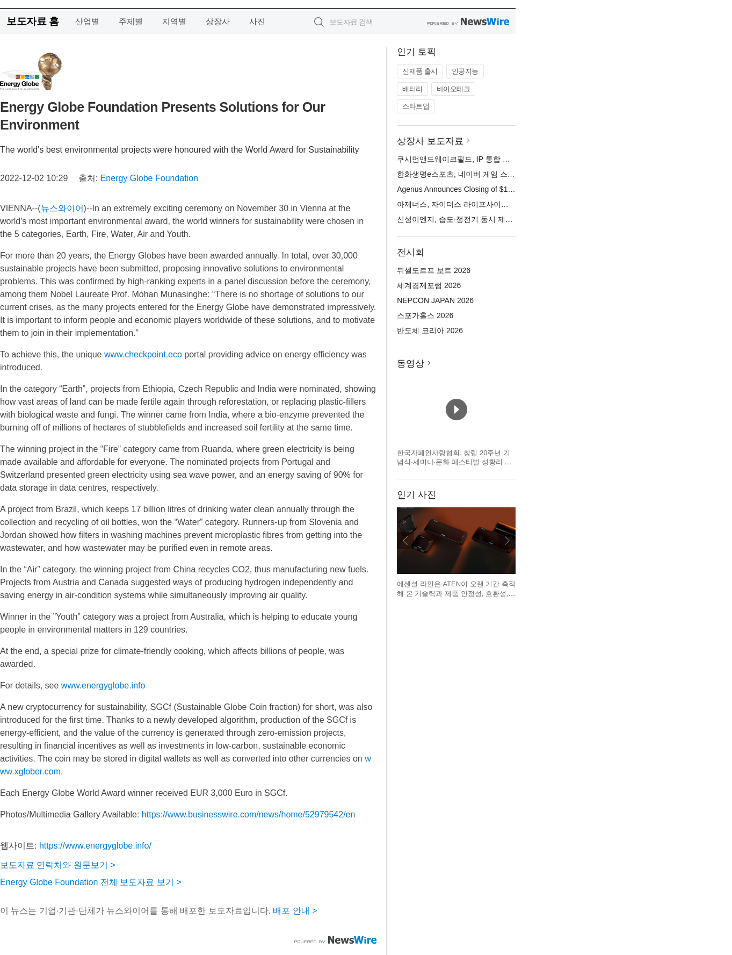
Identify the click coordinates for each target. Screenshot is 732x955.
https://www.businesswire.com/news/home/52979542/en (249, 814)
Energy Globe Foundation (149, 178)
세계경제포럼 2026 (429, 285)
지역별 (174, 21)
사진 (257, 21)
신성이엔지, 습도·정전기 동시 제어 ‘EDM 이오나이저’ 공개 (494, 219)
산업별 (87, 21)
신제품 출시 (420, 71)
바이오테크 (453, 89)
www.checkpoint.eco (143, 354)
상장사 (218, 21)
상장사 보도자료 (430, 141)
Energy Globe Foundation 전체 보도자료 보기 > (90, 882)
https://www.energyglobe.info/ (95, 845)
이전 (405, 540)
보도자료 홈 (32, 21)
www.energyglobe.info (103, 685)
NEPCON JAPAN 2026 (435, 300)
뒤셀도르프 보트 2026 (433, 270)
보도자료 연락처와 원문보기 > (57, 865)
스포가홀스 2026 (425, 315)
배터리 (412, 89)
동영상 (410, 363)
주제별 (131, 21)
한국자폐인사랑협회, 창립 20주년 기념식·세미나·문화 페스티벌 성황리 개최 (454, 462)
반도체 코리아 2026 (430, 330)
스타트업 (415, 106)
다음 (507, 540)
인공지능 (465, 71)
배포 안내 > (295, 910)
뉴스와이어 (62, 208)
